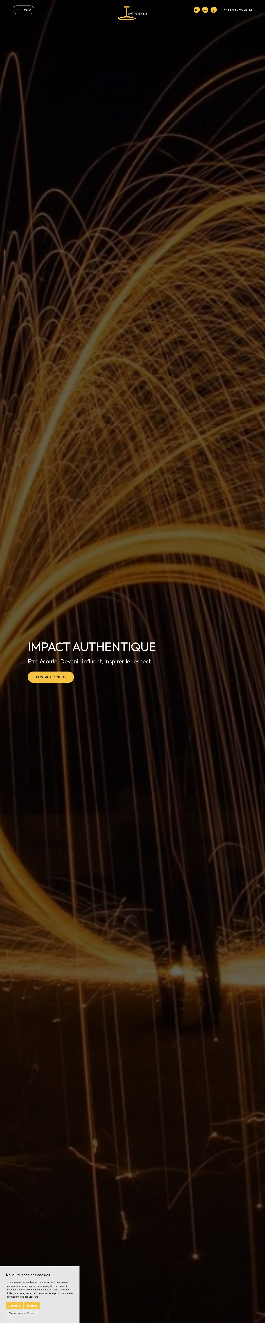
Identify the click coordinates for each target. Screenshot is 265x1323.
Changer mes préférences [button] (22, 1313)
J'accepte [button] (14, 1305)
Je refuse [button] (31, 1305)
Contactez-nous (51, 677)
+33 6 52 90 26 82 (237, 9)
